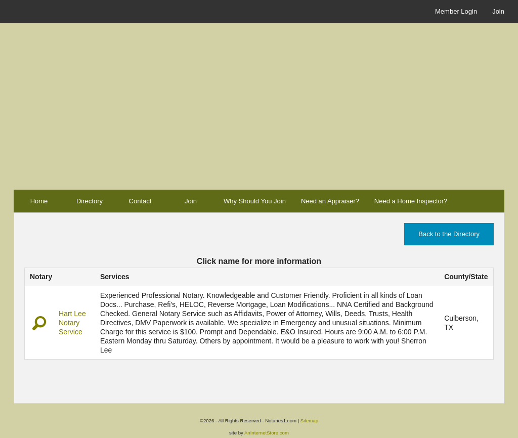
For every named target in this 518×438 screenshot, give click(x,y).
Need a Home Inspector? (411, 201)
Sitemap (309, 420)
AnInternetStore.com (266, 432)
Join (498, 11)
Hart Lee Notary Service (72, 323)
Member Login (456, 11)
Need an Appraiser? (330, 201)
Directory (89, 201)
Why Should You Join (255, 201)
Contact (140, 201)
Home (39, 201)
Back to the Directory (449, 234)
